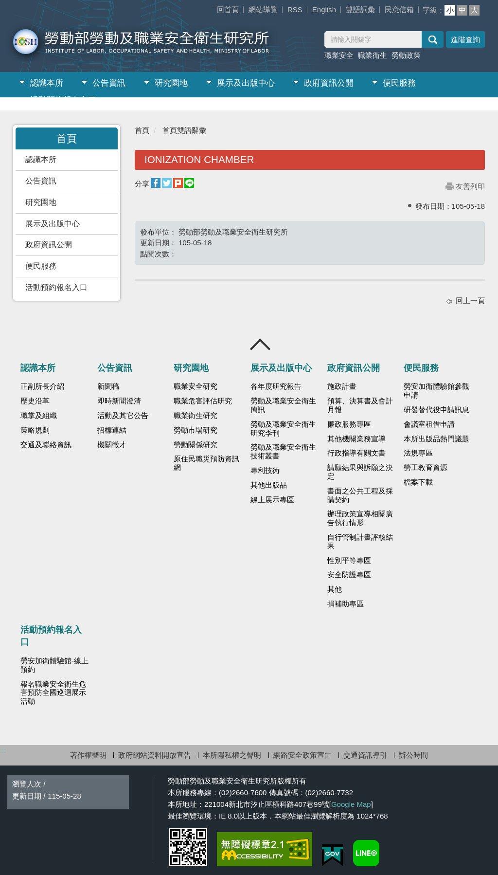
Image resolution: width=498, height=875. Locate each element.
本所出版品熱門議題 (436, 439)
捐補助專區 (345, 604)
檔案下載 (418, 482)
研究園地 (171, 83)
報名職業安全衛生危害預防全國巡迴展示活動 (53, 693)
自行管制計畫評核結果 (360, 541)
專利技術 (265, 470)
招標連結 (111, 430)
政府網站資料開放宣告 (154, 755)
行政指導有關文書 (356, 453)
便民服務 (399, 83)
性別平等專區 (349, 561)
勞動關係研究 (195, 445)
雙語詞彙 (360, 9)
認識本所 (46, 83)
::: (215, 5)
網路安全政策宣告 (302, 755)
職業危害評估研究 (203, 401)
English (324, 9)
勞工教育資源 (425, 468)
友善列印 (470, 186)
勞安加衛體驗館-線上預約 (54, 665)
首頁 (142, 130)
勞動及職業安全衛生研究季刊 (283, 428)
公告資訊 (108, 83)
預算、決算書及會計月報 (360, 405)
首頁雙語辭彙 (184, 130)
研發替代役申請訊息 (436, 410)
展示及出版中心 (246, 83)
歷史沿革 (35, 401)
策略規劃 (35, 430)
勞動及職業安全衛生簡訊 (283, 405)
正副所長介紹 (42, 386)
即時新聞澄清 (119, 401)
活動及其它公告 (122, 415)
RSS (294, 9)
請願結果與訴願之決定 (360, 472)
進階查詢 (465, 40)
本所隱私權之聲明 (232, 755)
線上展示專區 (272, 500)
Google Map (351, 804)
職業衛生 (372, 55)
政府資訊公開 (329, 83)
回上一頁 (470, 300)
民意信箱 (399, 9)
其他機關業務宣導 (356, 439)
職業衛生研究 (195, 415)
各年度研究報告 (276, 386)
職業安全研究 (195, 386)
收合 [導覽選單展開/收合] (261, 344)
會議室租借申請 (429, 424)
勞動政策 (406, 55)
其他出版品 (268, 485)
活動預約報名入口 (63, 100)
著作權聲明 (88, 755)
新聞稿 (108, 386)
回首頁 (228, 9)
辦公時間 (413, 755)
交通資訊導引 (365, 755)
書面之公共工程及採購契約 (360, 495)
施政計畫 (341, 386)
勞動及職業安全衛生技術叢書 (283, 451)
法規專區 (418, 453)
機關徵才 (111, 445)
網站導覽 (263, 9)
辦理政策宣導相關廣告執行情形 (360, 518)
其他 (334, 589)
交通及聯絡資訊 (45, 445)
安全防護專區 (349, 575)
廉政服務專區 (349, 424)
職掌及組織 (38, 415)
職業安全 (339, 55)
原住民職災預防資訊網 (206, 463)
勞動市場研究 (195, 430)
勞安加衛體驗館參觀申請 (436, 391)
